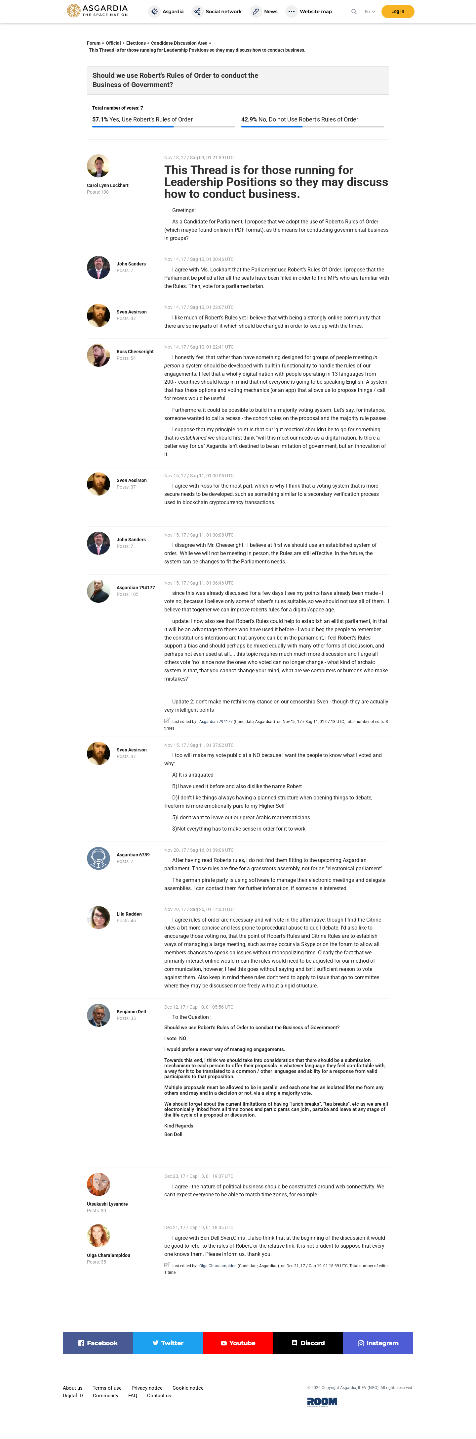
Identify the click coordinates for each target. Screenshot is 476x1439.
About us (73, 1388)
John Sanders (131, 263)
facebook (102, 1343)
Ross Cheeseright (135, 351)
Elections (136, 43)
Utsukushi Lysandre (107, 1204)
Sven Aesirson (132, 311)
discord (312, 1343)
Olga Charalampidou (108, 1255)
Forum (93, 43)
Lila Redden (129, 914)
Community (105, 1396)
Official (113, 43)
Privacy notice (147, 1388)
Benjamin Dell (131, 1011)
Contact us (159, 1396)
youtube (242, 1343)
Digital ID (73, 1396)
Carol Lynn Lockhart (108, 185)
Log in (397, 13)
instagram (383, 1343)
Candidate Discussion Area (179, 43)
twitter (172, 1343)
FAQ (132, 1396)
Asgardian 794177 (136, 587)
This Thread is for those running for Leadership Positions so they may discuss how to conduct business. (197, 50)
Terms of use (107, 1388)
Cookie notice (188, 1388)
